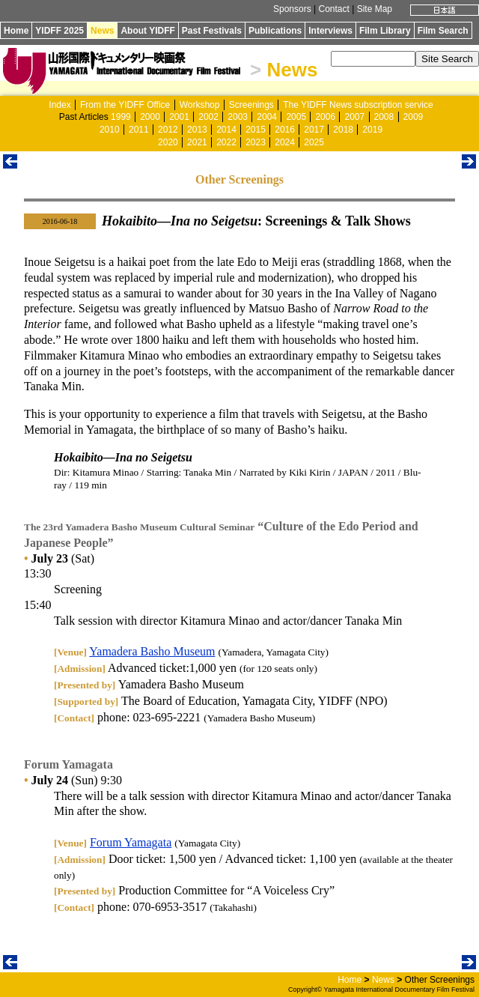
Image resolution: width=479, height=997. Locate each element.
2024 (285, 142)
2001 (179, 117)
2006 (325, 117)
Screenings (251, 105)
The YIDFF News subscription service (358, 105)
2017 (314, 129)
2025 (314, 142)
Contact (333, 9)
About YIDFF (147, 30)
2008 (384, 117)
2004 (267, 117)
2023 (255, 142)
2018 (343, 129)
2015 (255, 129)
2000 (150, 117)
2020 (168, 142)
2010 (110, 129)
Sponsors (292, 9)
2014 (226, 129)
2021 (197, 142)
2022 (226, 142)
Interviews (330, 30)
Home (16, 30)
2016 (285, 129)
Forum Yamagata (130, 842)
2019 (372, 129)
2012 (168, 129)
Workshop (200, 105)
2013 (197, 129)
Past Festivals (212, 30)
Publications (275, 30)
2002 (208, 117)
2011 (139, 129)
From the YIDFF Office (125, 105)
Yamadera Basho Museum (152, 651)
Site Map (374, 9)
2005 (296, 117)
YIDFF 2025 (59, 30)
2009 (413, 117)
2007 (354, 117)
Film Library (385, 30)
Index (59, 105)
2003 (238, 117)
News (102, 30)
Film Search (443, 30)
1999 (121, 117)
